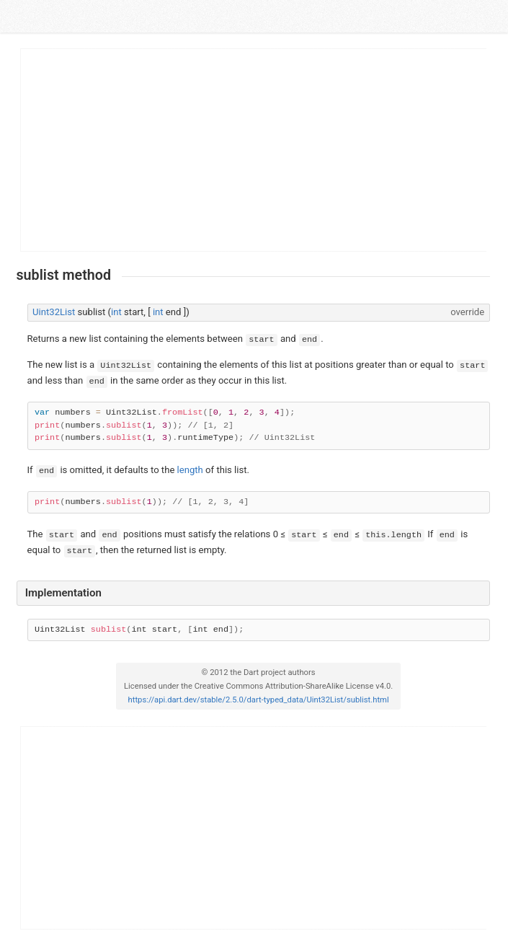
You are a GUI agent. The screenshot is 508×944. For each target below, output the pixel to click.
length (190, 469)
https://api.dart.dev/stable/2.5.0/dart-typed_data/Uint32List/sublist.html (258, 700)
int (116, 311)
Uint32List (53, 311)
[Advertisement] (254, 150)
